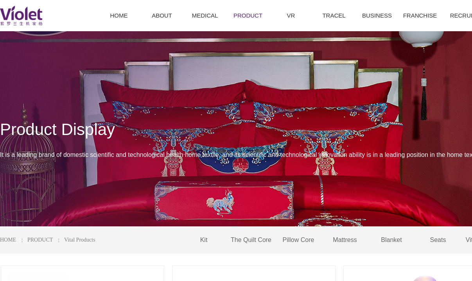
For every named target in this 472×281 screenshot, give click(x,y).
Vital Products (79, 240)
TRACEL (333, 15)
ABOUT (162, 15)
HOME (8, 240)
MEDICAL (205, 15)
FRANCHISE (420, 15)
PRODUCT (40, 240)
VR (291, 15)
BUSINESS (377, 15)
